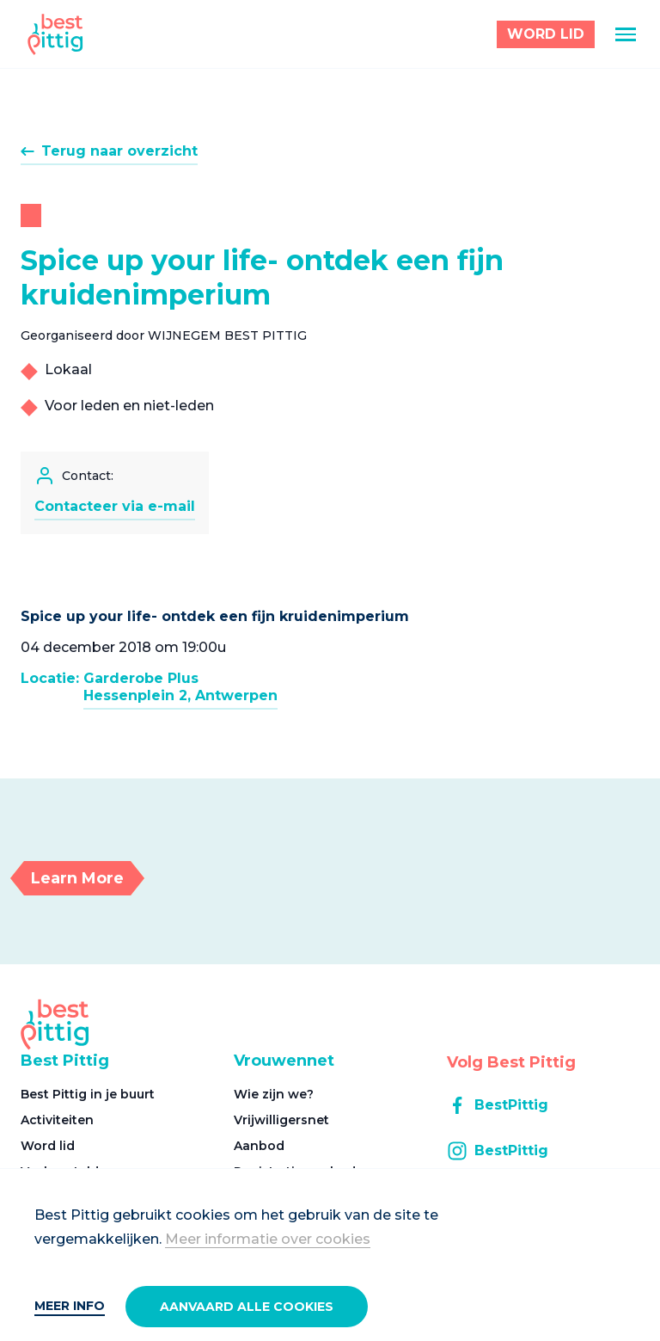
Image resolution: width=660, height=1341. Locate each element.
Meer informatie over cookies (267, 1239)
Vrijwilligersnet (281, 1120)
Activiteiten (57, 1120)
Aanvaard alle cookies (246, 1306)
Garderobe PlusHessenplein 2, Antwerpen (180, 687)
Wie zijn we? (274, 1094)
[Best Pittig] (55, 34)
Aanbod (259, 1145)
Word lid (48, 1145)
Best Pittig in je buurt (88, 1094)
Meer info (69, 1305)
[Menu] (625, 34)
